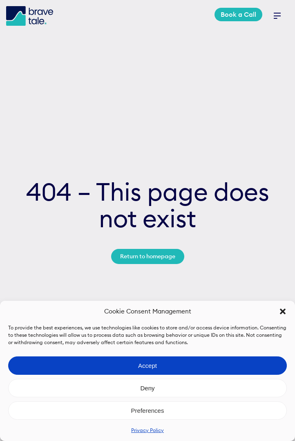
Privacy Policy (147, 430)
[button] (283, 311)
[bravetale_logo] (29, 9)
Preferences (147, 410)
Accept (147, 365)
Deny (147, 388)
